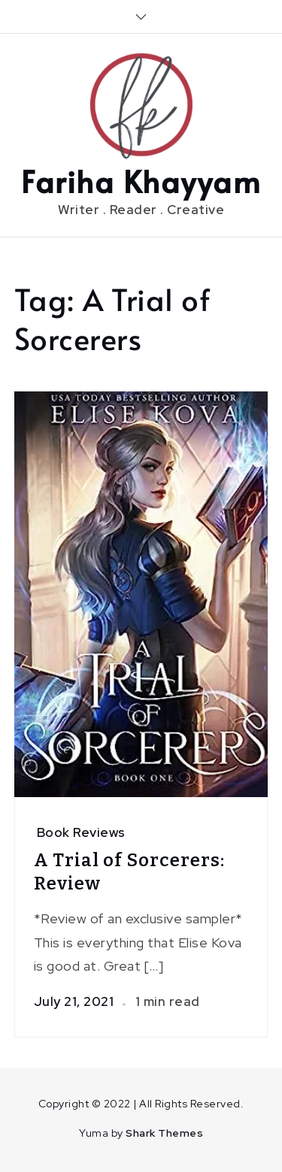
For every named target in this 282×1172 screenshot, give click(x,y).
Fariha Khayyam (141, 180)
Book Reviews (81, 832)
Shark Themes (164, 1133)
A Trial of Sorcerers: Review (129, 872)
